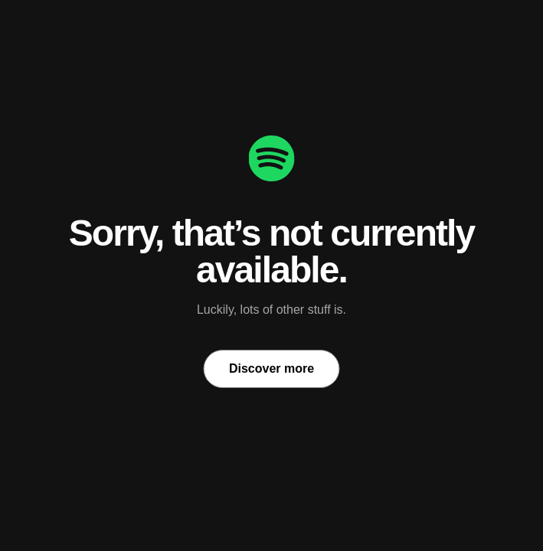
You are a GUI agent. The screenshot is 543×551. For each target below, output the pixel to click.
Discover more (271, 368)
